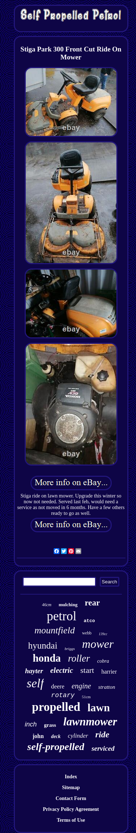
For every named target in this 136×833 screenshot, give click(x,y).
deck (56, 736)
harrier (109, 672)
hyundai (43, 645)
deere (58, 686)
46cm (46, 604)
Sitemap (71, 787)
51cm (86, 697)
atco (89, 621)
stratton (106, 687)
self (35, 683)
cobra (103, 661)
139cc (103, 634)
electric (61, 670)
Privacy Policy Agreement (71, 809)
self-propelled (55, 746)
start (87, 670)
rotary (63, 695)
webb (86, 633)
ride (102, 734)
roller (79, 658)
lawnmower (90, 721)
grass (50, 725)
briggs (70, 648)
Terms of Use (71, 820)
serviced (102, 748)
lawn (98, 707)
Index (71, 776)
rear (92, 602)
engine (81, 686)
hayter (34, 671)
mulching (68, 604)
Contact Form (70, 798)
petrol (62, 616)
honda (47, 658)
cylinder (78, 735)
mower (98, 643)
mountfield (54, 630)
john (38, 736)
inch (31, 724)
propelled (56, 706)
